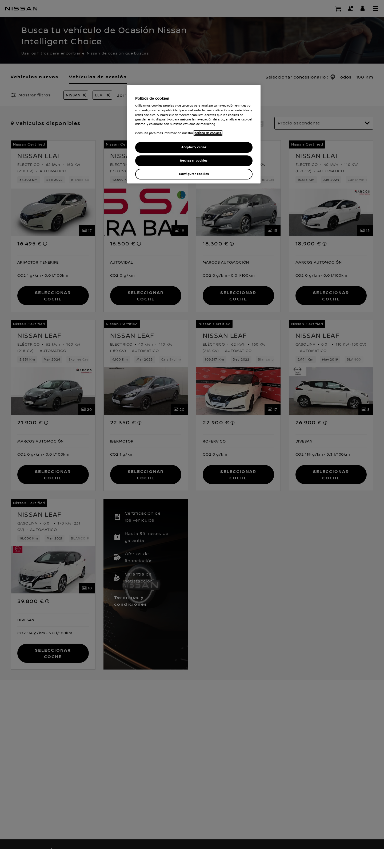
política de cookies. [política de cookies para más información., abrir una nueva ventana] (208, 133)
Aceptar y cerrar (193, 147)
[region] (194, 134)
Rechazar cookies (193, 160)
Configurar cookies (194, 174)
